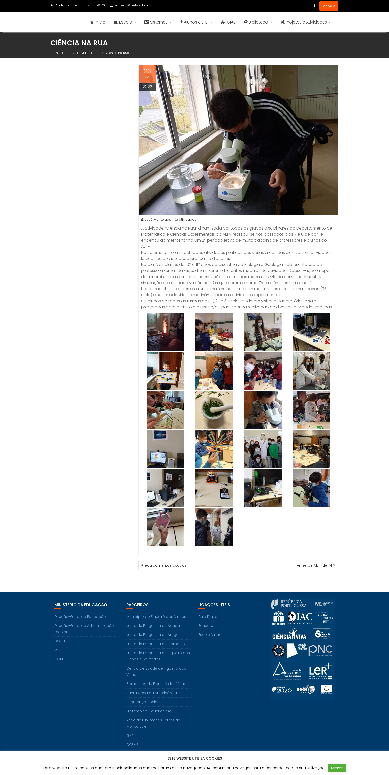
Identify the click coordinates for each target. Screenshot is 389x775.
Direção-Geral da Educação (80, 616)
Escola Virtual (210, 634)
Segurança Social (142, 701)
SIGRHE (60, 659)
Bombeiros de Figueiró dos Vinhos (157, 683)
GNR (130, 735)
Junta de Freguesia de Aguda (153, 625)
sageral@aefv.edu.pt (129, 5)
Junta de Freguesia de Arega (152, 634)
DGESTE (60, 641)
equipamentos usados (166, 565)
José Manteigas (156, 219)
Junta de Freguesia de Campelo (155, 643)
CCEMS (132, 744)
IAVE (57, 650)
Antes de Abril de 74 (314, 565)
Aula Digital (208, 616)
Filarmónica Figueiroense (149, 711)
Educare (205, 625)
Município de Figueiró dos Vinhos (156, 616)
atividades (187, 219)
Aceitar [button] (337, 768)
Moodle (328, 6)
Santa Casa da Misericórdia (151, 692)
